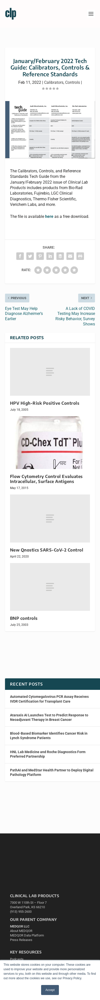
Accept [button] (50, 990)
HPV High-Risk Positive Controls (44, 403)
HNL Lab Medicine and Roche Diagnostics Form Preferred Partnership (47, 754)
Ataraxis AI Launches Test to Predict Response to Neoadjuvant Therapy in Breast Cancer (49, 717)
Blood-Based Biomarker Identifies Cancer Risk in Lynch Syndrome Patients (48, 735)
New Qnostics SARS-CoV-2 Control (46, 550)
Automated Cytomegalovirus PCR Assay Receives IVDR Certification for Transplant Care (49, 699)
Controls (72, 82)
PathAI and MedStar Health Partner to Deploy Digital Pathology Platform (51, 772)
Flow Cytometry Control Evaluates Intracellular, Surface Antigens (46, 479)
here (49, 216)
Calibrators (53, 82)
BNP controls (24, 618)
